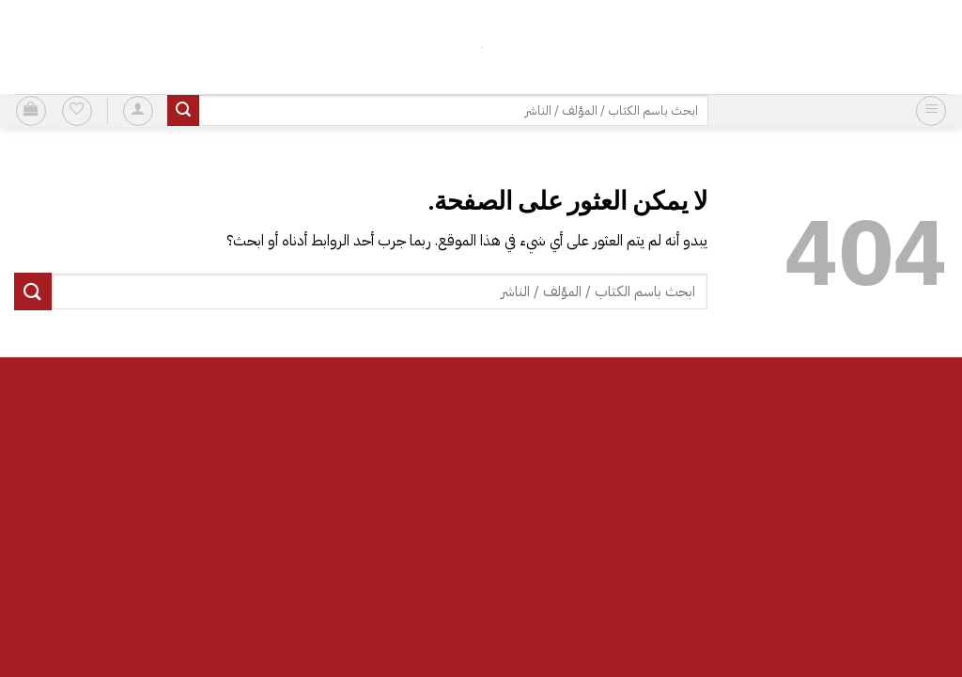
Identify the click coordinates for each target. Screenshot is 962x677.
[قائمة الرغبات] (77, 111)
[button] (931, 111)
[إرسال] (183, 111)
